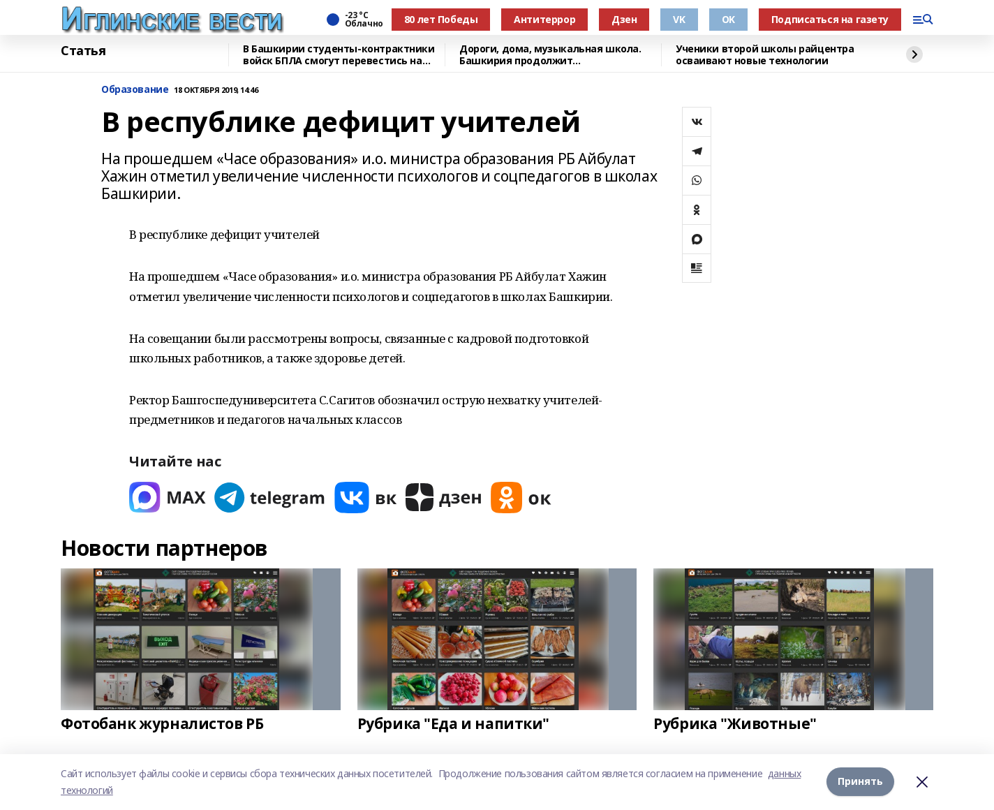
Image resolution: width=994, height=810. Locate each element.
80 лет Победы (441, 19)
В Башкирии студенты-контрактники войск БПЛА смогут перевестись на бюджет (339, 54)
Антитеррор (544, 19)
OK (728, 19)
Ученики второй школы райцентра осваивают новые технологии (765, 54)
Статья (83, 51)
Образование (134, 90)
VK (679, 19)
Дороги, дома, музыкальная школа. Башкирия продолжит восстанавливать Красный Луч (550, 54)
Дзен (624, 19)
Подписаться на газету (830, 19)
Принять (860, 781)
